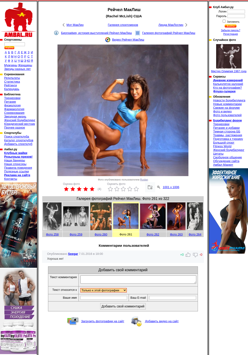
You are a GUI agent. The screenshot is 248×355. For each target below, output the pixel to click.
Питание (10, 101)
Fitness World (222, 146)
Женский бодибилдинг (19, 120)
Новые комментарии (227, 104)
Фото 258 (52, 234)
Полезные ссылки (16, 171)
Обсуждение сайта (226, 161)
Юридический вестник (19, 124)
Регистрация (230, 34)
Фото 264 (195, 234)
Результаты (12, 78)
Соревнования (14, 112)
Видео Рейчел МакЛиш (128, 39)
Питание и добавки (226, 127)
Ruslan (144, 179)
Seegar (73, 254)
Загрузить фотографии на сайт (102, 322)
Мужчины (10, 65)
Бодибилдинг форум (227, 120)
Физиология (12, 105)
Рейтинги (10, 85)
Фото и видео (222, 111)
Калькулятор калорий (228, 84)
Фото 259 (76, 234)
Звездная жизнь (15, 116)
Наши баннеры (14, 160)
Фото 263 (176, 234)
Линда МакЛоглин (170, 25)
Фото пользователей (227, 115)
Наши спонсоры (15, 164)
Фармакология (14, 109)
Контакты (10, 179)
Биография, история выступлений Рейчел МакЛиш (96, 33)
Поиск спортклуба (16, 136)
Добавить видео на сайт (162, 322)
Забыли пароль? (230, 30)
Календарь (11, 89)
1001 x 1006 (171, 187)
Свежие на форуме (226, 107)
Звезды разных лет (17, 69)
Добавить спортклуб (18, 144)
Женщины (25, 65)
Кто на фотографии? (227, 87)
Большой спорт (223, 142)
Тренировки (12, 98)
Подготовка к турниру (228, 139)
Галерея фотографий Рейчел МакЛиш (168, 33)
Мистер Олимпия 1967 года (228, 58)
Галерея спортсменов (123, 25)
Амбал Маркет (223, 164)
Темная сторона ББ (226, 131)
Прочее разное (14, 127)
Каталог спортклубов (18, 140)
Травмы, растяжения (227, 135)
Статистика (12, 81)
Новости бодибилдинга (229, 100)
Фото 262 (152, 234)
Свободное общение (227, 157)
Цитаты (218, 153)
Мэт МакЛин (75, 25)
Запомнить (233, 21)
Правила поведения (18, 167)
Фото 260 (100, 234)
